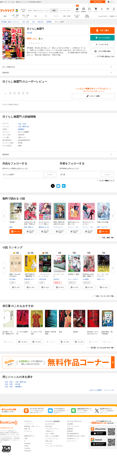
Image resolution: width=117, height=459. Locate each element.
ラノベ (56, 16)
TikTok (26, 446)
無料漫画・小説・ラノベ (32, 426)
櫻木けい (31, 227)
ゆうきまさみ (35, 279)
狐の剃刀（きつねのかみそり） (92, 333)
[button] (16, 231)
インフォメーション (51, 438)
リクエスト (49, 443)
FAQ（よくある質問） (52, 436)
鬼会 (60, 332)
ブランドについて (73, 426)
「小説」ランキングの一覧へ (104, 296)
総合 (5, 16)
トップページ (28, 424)
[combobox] (39, 10)
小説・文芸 (66, 16)
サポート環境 (49, 433)
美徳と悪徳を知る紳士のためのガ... (58, 224)
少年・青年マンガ (15, 16)
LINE (26, 438)
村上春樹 (12, 279)
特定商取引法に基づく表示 (76, 436)
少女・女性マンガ (25, 16)
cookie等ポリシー (73, 438)
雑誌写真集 (87, 16)
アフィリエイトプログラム (54, 446)
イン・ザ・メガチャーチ (102, 275)
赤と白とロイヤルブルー (88, 223)
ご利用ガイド (113, 16)
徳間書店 (21, 129)
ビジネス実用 (77, 16)
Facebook (27, 451)
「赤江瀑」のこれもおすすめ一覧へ (102, 348)
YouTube (27, 448)
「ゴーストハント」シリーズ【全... (44, 276)
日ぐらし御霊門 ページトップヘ (102, 390)
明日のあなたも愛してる (73, 223)
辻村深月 (56, 279)
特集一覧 (27, 429)
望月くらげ (101, 227)
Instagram (27, 443)
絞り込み (23, 10)
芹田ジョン (109, 227)
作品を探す (49, 426)
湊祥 (25, 227)
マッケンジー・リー (60, 227)
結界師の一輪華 (73, 274)
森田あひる (42, 227)
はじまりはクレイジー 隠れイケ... (44, 224)
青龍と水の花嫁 (102, 222)
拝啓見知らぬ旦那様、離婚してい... (88, 276)
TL (46, 16)
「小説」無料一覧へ (107, 238)
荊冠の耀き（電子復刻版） (106, 333)
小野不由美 (42, 279)
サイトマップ (71, 441)
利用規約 (70, 431)
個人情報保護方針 (73, 433)
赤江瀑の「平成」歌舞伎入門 (8, 333)
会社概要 (70, 424)
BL (36, 16)
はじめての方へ (103, 16)
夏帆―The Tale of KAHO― (15, 275)
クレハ (70, 279)
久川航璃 (85, 279)
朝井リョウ (101, 279)
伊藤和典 (27, 279)
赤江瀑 (29, 33)
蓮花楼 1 (13, 222)
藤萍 (11, 227)
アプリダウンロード (51, 429)
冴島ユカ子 (50, 227)
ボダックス (77, 279)
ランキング (28, 431)
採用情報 (70, 429)
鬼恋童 (75, 332)
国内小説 (26, 126)
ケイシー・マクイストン (76, 227)
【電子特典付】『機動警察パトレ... (29, 276)
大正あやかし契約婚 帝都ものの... (29, 224)
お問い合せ (49, 441)
